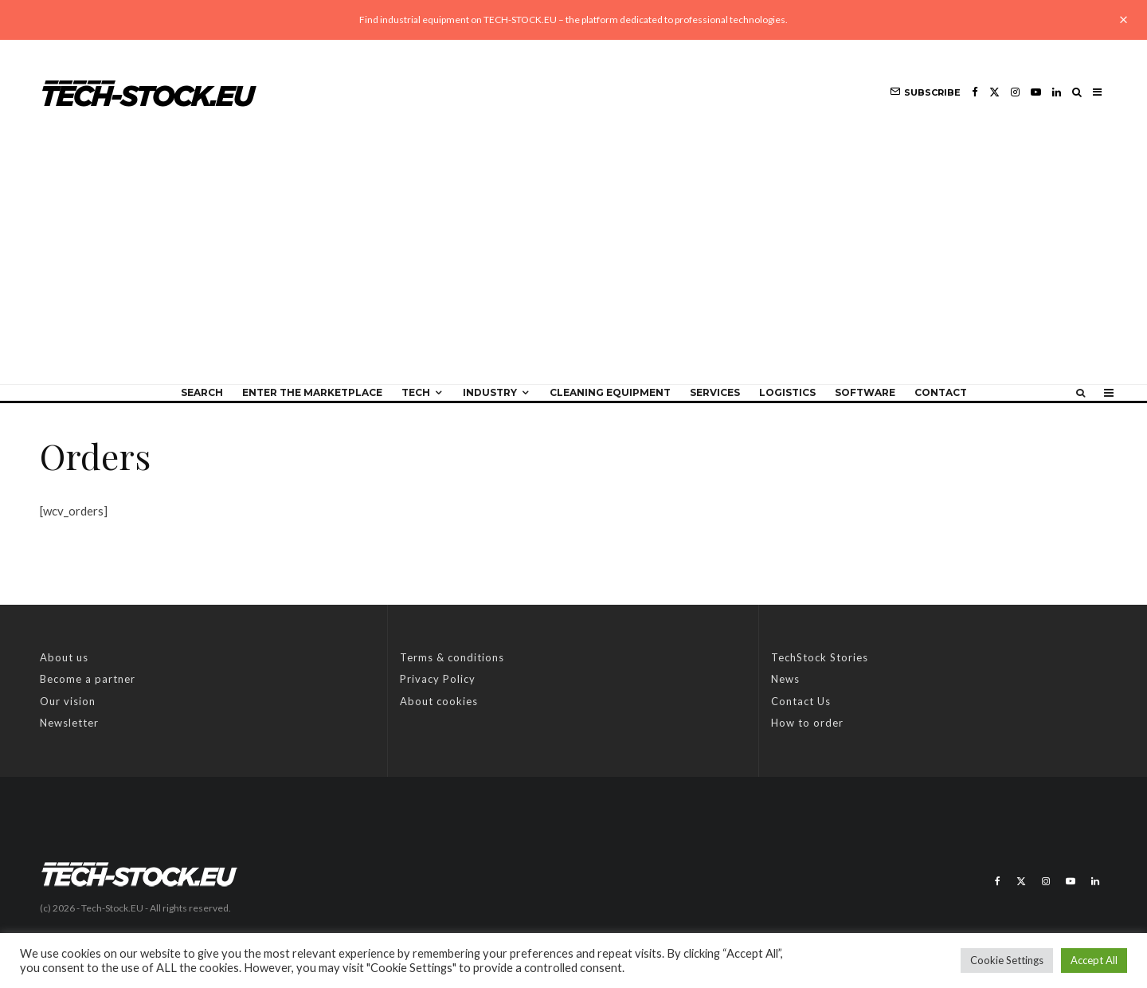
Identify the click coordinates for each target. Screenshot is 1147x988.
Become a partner (87, 678)
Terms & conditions (452, 657)
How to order (807, 722)
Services (715, 392)
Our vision (68, 701)
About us (64, 657)
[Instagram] (1015, 92)
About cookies (439, 701)
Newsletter (69, 722)
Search (202, 392)
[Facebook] (975, 92)
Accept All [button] (1094, 960)
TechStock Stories (819, 657)
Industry (490, 392)
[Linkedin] (1057, 92)
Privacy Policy (438, 678)
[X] (994, 92)
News (785, 678)
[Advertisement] (573, 264)
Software (865, 392)
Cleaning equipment (610, 392)
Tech (415, 392)
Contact (940, 392)
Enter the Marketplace (312, 392)
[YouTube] (1036, 92)
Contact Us (801, 701)
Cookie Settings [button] (1006, 960)
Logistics (787, 392)
